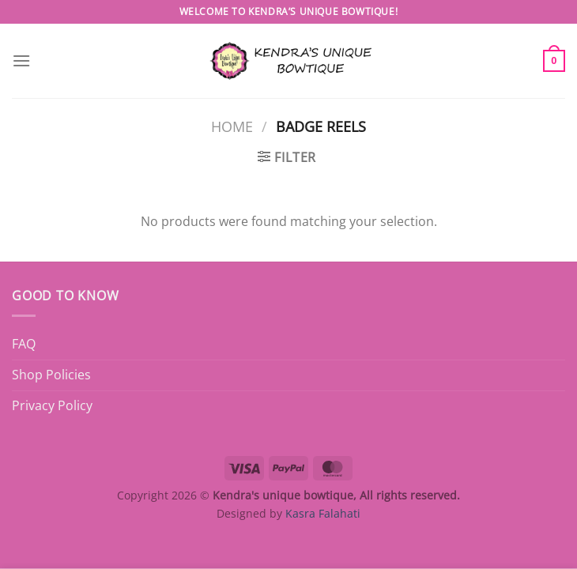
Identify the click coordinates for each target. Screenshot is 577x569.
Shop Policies (51, 374)
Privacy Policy (52, 405)
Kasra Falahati (322, 513)
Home (232, 126)
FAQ (24, 343)
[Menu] (21, 60)
